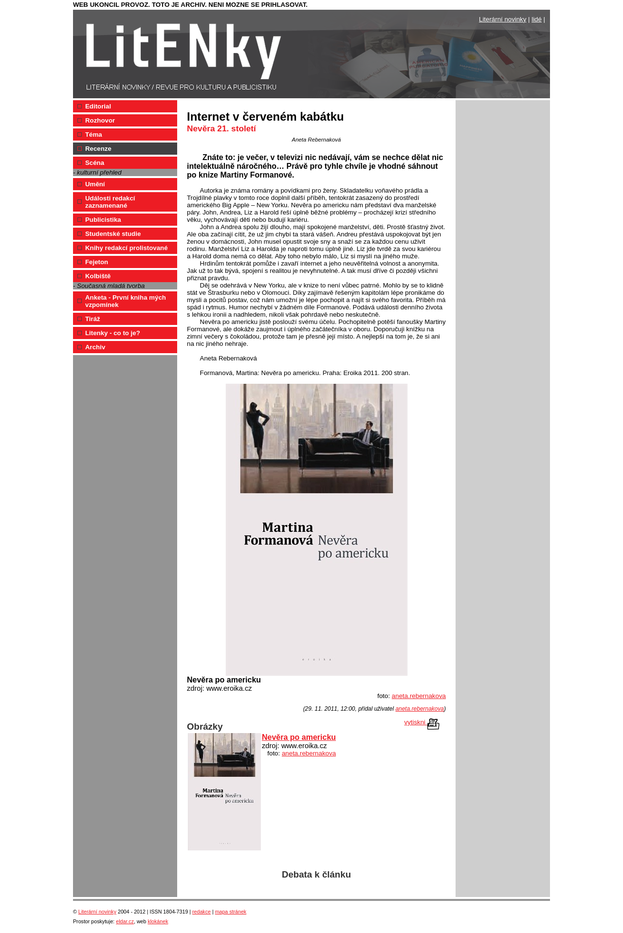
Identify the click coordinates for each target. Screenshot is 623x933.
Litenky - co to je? (112, 333)
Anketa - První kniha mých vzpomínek (125, 301)
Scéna (94, 162)
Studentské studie (113, 233)
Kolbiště (97, 276)
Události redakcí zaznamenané (110, 202)
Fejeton (96, 262)
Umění (95, 184)
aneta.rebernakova (419, 696)
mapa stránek (231, 912)
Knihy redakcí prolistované (126, 247)
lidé (536, 19)
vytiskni (422, 722)
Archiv (95, 347)
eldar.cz (125, 921)
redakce (201, 912)
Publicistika (103, 219)
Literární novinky (502, 19)
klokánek (157, 921)
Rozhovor (100, 120)
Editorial (98, 106)
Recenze (98, 148)
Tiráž (92, 319)
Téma (93, 134)
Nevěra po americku (299, 737)
